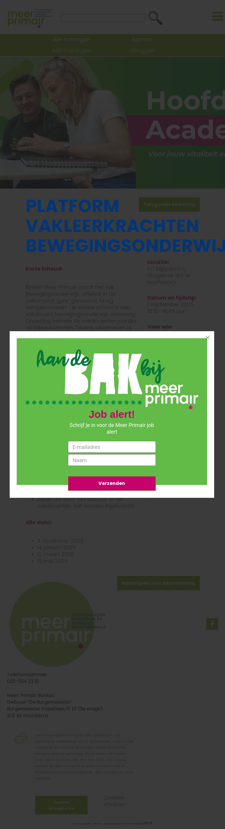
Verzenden (111, 483)
